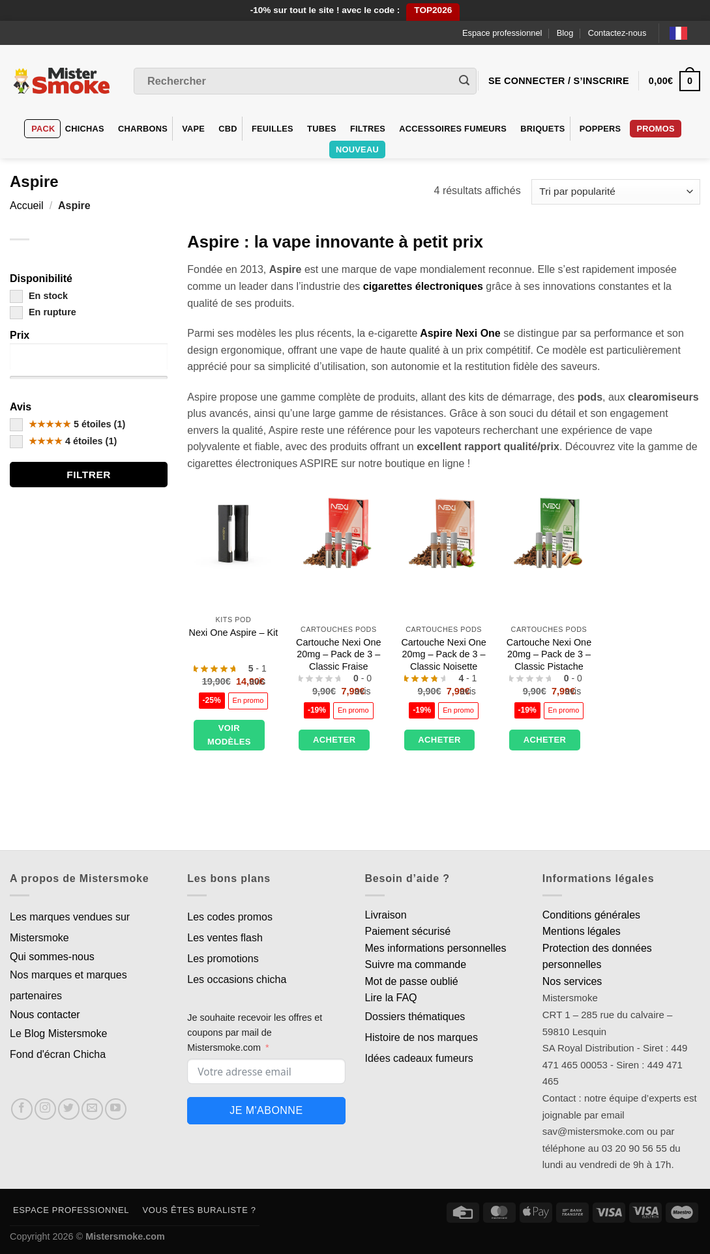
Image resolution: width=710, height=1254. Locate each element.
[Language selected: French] (685, 33)
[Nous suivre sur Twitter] (69, 1109)
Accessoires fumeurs (453, 129)
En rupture (43, 312)
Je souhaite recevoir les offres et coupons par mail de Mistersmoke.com (254, 1032)
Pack (43, 129)
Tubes (321, 129)
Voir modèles (229, 735)
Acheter (334, 740)
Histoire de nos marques (421, 1037)
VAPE (193, 129)
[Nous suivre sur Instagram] (45, 1109)
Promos (655, 129)
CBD (227, 129)
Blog (565, 33)
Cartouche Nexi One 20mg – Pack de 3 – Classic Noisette (443, 654)
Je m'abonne (266, 1110)
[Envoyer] (464, 81)
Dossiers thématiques (415, 1016)
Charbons (143, 129)
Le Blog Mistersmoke (58, 1033)
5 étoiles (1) (67, 424)
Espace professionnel (502, 33)
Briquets (542, 129)
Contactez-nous (617, 33)
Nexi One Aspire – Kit (233, 632)
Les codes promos (230, 916)
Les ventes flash (225, 937)
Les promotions (222, 958)
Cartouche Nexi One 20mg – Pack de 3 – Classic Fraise (338, 654)
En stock (39, 296)
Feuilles (272, 129)
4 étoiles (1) (63, 441)
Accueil (27, 205)
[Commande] (615, 192)
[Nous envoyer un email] (92, 1109)
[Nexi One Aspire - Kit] (233, 531)
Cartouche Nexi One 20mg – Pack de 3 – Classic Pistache (549, 654)
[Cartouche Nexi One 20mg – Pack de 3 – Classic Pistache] (549, 531)
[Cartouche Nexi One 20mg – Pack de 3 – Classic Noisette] (444, 531)
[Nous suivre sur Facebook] (22, 1109)
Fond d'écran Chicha (58, 1054)
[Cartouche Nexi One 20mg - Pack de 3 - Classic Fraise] (338, 531)
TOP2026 (433, 10)
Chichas (84, 129)
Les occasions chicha (236, 979)
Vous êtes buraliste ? (199, 1210)
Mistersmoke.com (125, 1236)
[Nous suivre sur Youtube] (115, 1109)
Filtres (367, 129)
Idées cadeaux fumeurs (419, 1058)
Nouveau (357, 149)
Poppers (600, 129)
